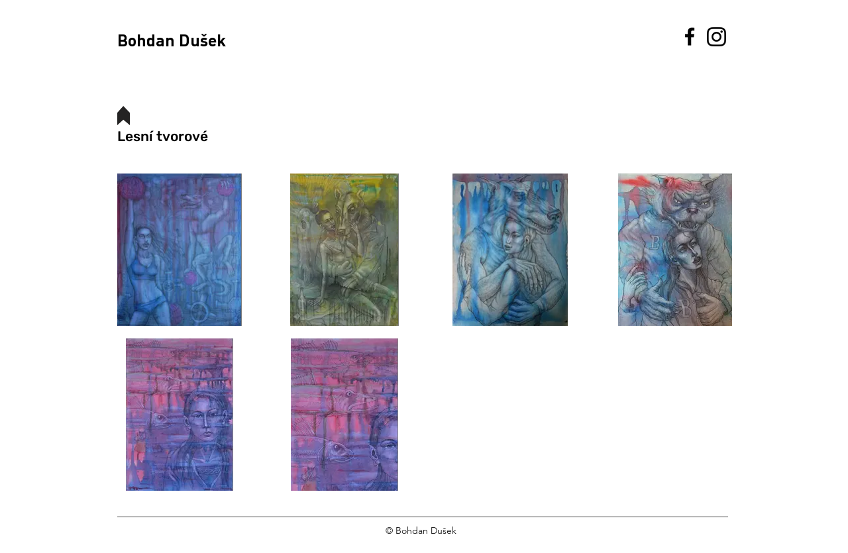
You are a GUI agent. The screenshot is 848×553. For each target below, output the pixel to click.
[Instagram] (716, 37)
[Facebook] (690, 36)
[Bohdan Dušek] (185, 39)
